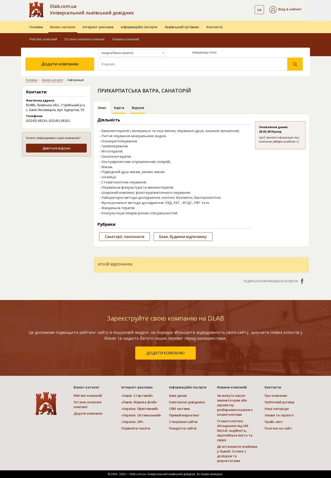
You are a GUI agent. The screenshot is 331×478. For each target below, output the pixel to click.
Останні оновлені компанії (84, 39)
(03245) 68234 (36, 120)
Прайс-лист (274, 422)
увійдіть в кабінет (286, 141)
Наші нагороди (277, 408)
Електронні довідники (187, 402)
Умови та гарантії (279, 415)
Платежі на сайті (278, 428)
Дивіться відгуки (56, 148)
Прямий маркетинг (184, 415)
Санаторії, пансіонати (124, 236)
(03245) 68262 (59, 120)
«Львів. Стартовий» (137, 395)
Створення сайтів (183, 422)
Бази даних (178, 395)
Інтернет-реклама (98, 27)
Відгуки (138, 108)
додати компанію (165, 353)
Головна (36, 27)
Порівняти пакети (135, 428)
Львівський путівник (182, 27)
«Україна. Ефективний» (139, 408)
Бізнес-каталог (62, 27)
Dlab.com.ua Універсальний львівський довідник (92, 9)
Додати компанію (60, 64)
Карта (119, 108)
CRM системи (179, 408)
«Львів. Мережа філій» (139, 402)
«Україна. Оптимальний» (141, 415)
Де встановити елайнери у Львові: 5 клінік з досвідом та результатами (237, 453)
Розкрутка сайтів (183, 428)
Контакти (214, 27)
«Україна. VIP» (132, 422)
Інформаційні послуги (139, 27)
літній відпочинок (115, 264)
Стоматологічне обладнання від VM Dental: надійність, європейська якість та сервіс (234, 430)
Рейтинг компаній (43, 39)
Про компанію (276, 395)
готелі (213, 52)
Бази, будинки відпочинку (183, 236)
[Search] (193, 64)
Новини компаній (125, 39)
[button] (285, 9)
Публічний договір (279, 402)
